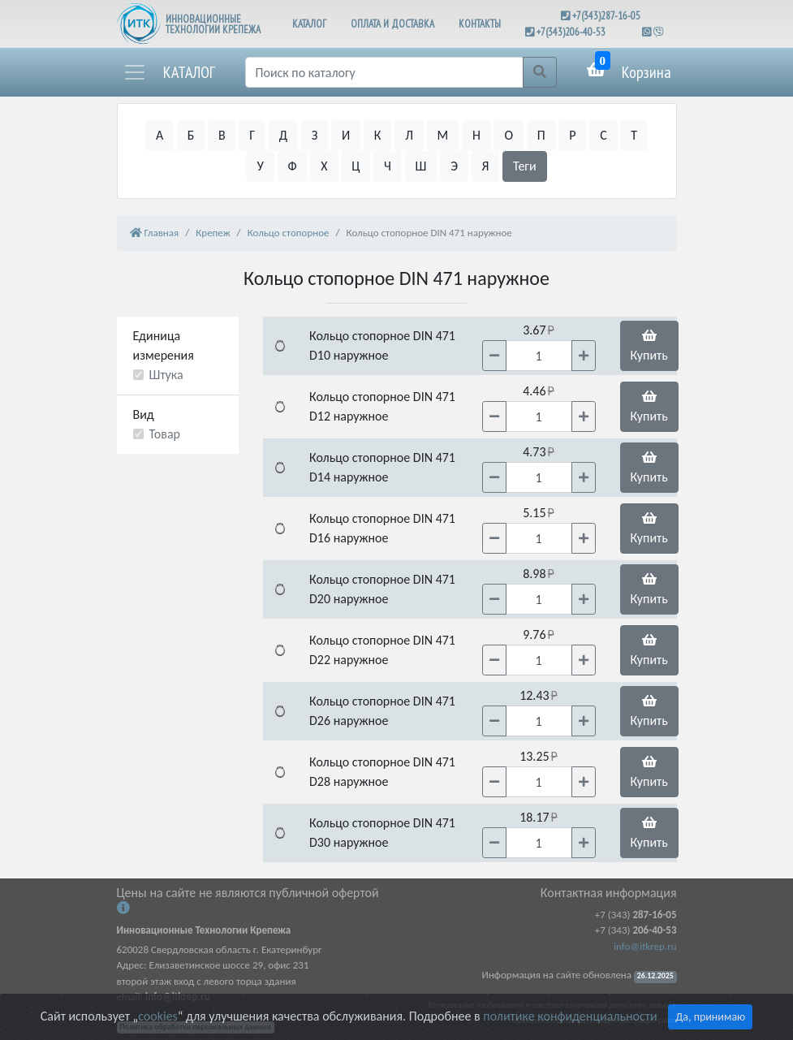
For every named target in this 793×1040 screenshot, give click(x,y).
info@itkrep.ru (645, 946)
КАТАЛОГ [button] (309, 24)
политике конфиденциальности (570, 1016)
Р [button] (572, 135)
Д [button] (283, 135)
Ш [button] (421, 166)
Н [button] (476, 135)
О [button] (508, 135)
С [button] (603, 135)
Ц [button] (355, 166)
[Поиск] (384, 72)
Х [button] (324, 166)
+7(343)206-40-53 (571, 32)
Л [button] (409, 135)
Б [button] (191, 135)
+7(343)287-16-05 (606, 16)
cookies (157, 1016)
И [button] (346, 135)
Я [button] (485, 166)
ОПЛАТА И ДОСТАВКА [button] (392, 24)
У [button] (259, 166)
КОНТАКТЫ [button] (480, 24)
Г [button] (252, 135)
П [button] (541, 135)
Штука (166, 374)
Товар (165, 434)
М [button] (443, 135)
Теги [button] (525, 166)
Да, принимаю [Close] (710, 1017)
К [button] (377, 135)
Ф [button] (292, 166)
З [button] (315, 135)
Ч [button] (387, 166)
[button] (169, 72)
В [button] (222, 135)
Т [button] (634, 135)
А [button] (159, 135)
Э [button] (454, 166)
